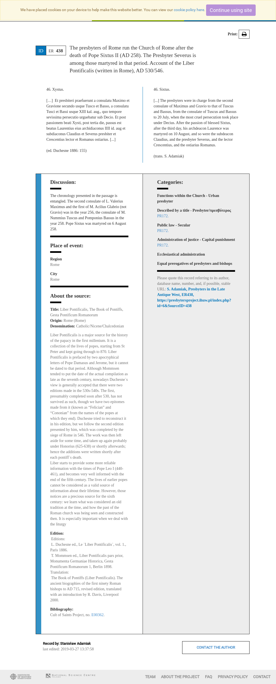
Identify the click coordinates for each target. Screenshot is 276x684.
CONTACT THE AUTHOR (216, 647)
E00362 (97, 615)
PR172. (163, 216)
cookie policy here (189, 10)
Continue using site (231, 10)
